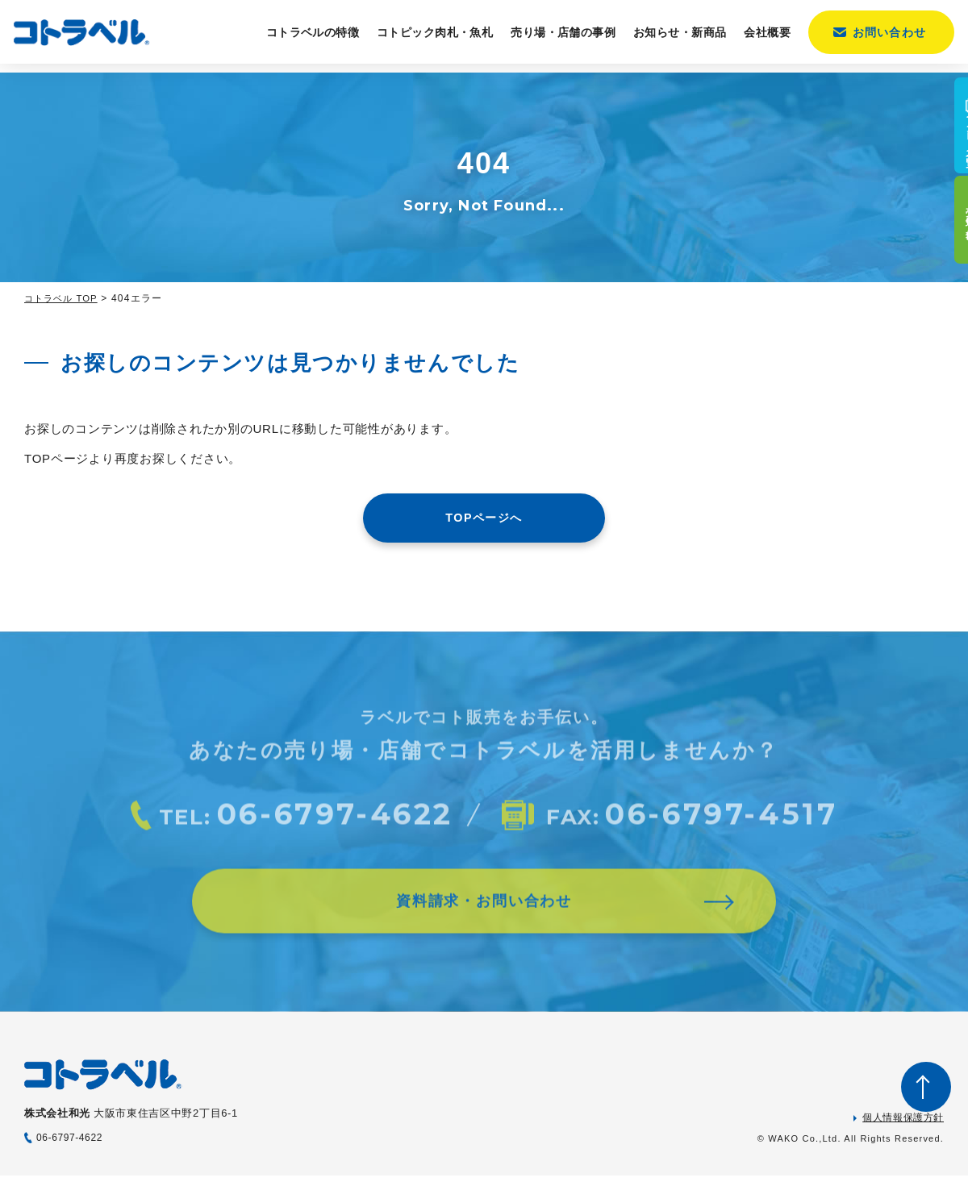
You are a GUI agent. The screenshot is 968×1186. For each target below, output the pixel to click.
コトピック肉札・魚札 (428, 37)
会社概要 (761, 37)
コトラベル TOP (63, 298)
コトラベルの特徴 (306, 37)
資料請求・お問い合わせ (484, 920)
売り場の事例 (947, 247)
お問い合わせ (883, 37)
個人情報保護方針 (903, 1128)
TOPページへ (483, 519)
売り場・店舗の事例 (556, 37)
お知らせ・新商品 (673, 37)
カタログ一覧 (947, 138)
